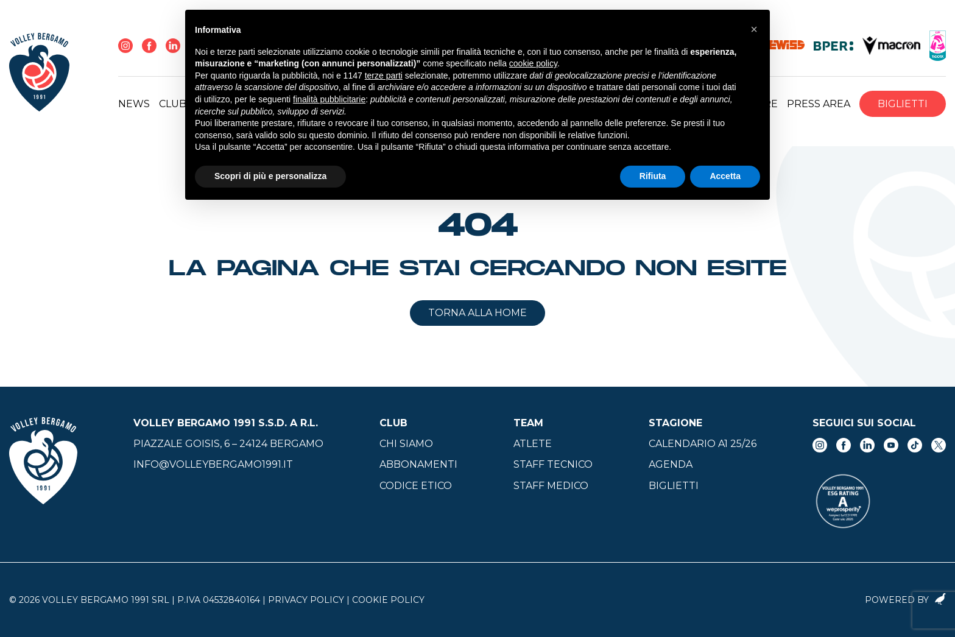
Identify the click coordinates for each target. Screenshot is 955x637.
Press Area (818, 104)
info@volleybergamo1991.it (213, 464)
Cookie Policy (388, 599)
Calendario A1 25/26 (702, 443)
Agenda (670, 464)
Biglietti (903, 104)
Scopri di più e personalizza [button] (270, 176)
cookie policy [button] (533, 63)
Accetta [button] (725, 176)
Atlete (532, 443)
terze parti (384, 75)
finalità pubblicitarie (329, 99)
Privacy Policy (306, 599)
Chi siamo (406, 443)
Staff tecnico (553, 464)
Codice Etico (415, 485)
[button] (754, 29)
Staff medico (550, 485)
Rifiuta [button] (653, 176)
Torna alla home (477, 312)
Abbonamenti (418, 464)
